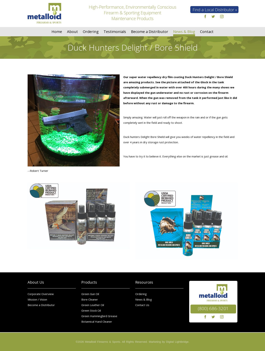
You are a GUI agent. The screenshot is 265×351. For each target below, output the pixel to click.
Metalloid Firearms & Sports (102, 341)
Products (89, 282)
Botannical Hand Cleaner (96, 321)
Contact (206, 31)
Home (57, 31)
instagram (222, 16)
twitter (213, 16)
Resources (144, 282)
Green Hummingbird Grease (99, 316)
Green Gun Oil (90, 294)
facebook (204, 16)
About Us (36, 282)
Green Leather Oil (92, 305)
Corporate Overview (41, 294)
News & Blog (184, 31)
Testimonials (115, 31)
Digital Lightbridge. (177, 341)
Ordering (91, 31)
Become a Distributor (149, 31)
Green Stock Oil (91, 310)
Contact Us (142, 305)
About (72, 31)
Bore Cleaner (89, 299)
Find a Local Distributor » (215, 9)
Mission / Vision (37, 299)
